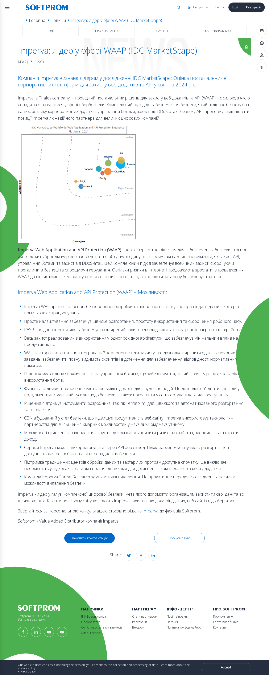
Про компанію (106, 31)
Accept (226, 667)
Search (178, 7)
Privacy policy (27, 671)
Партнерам (144, 609)
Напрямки (92, 609)
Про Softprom (229, 609)
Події (50, 31)
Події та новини (178, 616)
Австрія (197, 7)
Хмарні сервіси (91, 633)
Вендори (138, 627)
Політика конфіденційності (185, 627)
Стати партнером (144, 616)
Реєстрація (253, 7)
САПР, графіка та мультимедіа (102, 627)
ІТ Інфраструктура (93, 616)
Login (235, 7)
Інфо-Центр (180, 609)
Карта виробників (218, 31)
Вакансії (162, 31)
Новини (58, 20)
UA (217, 7)
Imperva (150, 511)
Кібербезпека (90, 622)
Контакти (219, 627)
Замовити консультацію (89, 538)
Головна (37, 20)
